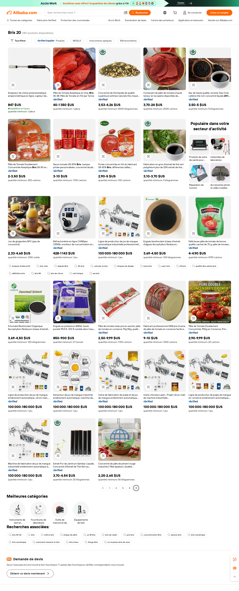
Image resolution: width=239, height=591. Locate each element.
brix (31, 535)
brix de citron (55, 273)
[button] (126, 13)
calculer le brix (99, 266)
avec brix (164, 266)
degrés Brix (61, 266)
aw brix (94, 273)
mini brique (76, 273)
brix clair (42, 266)
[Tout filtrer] (18, 41)
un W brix (89, 535)
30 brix (79, 266)
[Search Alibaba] (84, 12)
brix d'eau (72, 542)
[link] (234, 559)
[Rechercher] (140, 12)
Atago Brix (91, 542)
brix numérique (196, 535)
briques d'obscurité (19, 266)
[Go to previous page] (103, 488)
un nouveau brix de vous (117, 542)
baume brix (174, 535)
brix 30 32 (15, 535)
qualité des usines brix (204, 266)
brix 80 (36, 273)
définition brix (17, 273)
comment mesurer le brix (46, 542)
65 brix (181, 266)
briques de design (124, 266)
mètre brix (47, 535)
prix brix (128, 535)
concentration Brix (150, 535)
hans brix (146, 266)
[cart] (175, 13)
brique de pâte (68, 535)
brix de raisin (109, 535)
